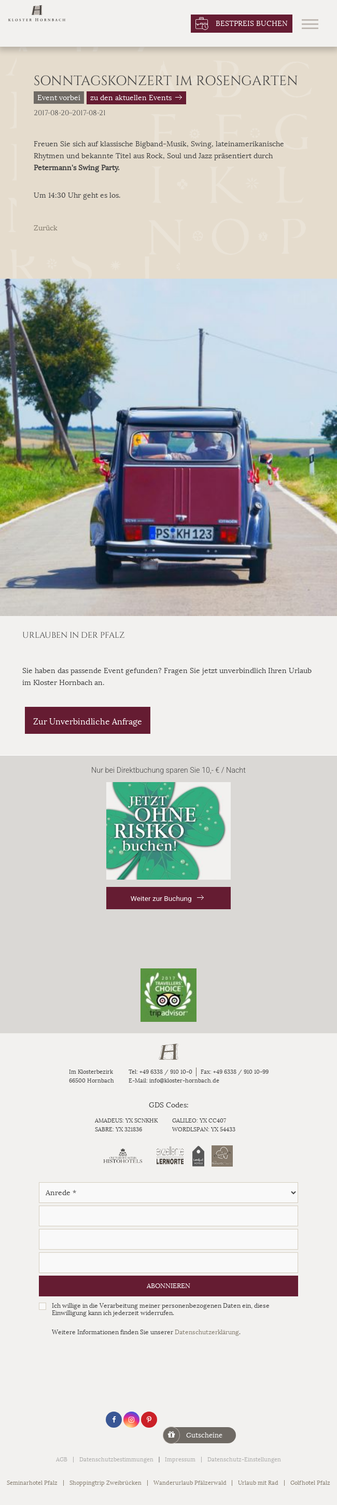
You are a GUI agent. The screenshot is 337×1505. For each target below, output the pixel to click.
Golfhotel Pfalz (310, 1483)
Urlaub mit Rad (258, 1483)
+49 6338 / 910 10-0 (165, 1072)
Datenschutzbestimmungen (116, 1459)
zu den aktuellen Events (131, 97)
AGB (61, 1459)
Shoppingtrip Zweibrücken (105, 1483)
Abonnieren (168, 1286)
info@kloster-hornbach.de (184, 1080)
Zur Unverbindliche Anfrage (87, 722)
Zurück (46, 227)
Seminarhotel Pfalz (32, 1483)
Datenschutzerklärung (207, 1332)
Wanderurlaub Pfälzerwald (190, 1483)
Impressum (180, 1459)
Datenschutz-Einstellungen (244, 1459)
